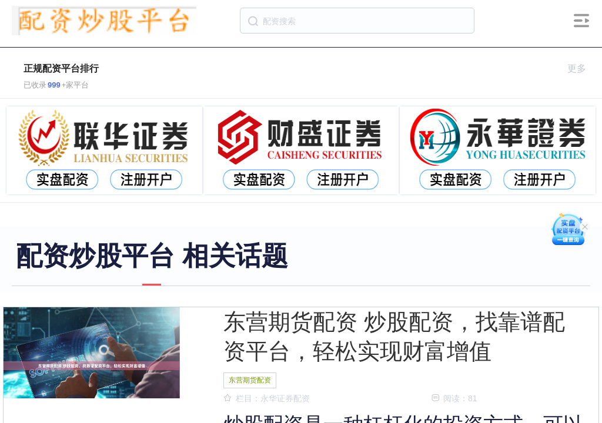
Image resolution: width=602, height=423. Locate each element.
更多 (581, 68)
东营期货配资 (250, 380)
